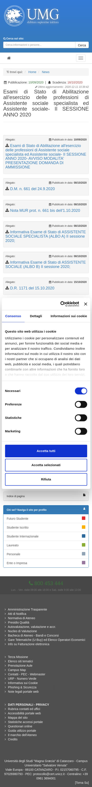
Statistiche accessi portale (25, 722)
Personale (46, 554)
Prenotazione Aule (20, 665)
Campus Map (17, 670)
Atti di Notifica (17, 614)
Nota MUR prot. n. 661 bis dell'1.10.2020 (45, 210)
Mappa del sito (18, 717)
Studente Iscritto (46, 527)
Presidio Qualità (18, 622)
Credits (12, 739)
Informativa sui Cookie (23, 683)
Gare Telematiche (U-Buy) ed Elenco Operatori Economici (46, 640)
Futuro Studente (46, 518)
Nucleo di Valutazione (22, 631)
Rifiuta (46, 479)
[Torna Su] (82, 782)
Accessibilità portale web (24, 713)
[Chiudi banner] (85, 303)
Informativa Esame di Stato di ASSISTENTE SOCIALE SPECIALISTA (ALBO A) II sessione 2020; (45, 236)
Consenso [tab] (13, 316)
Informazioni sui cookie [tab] (69, 316)
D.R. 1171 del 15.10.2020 (32, 288)
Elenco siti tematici (20, 661)
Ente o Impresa (46, 563)
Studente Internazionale (46, 536)
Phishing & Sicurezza (22, 687)
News (45, 72)
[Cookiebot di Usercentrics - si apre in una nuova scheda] (60, 304)
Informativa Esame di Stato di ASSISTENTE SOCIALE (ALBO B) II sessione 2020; (45, 264)
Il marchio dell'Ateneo (22, 735)
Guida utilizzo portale (22, 730)
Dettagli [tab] (36, 316)
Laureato (46, 545)
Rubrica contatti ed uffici (24, 709)
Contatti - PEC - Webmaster (26, 674)
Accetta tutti (46, 451)
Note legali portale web (23, 691)
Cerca (82, 45)
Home (32, 72)
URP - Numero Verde (22, 678)
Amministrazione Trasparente (27, 609)
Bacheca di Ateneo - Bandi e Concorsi (33, 635)
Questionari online (20, 726)
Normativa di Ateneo (21, 618)
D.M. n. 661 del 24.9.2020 (32, 189)
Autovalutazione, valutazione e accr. (32, 627)
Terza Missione (18, 657)
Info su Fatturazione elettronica (28, 644)
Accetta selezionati (46, 465)
